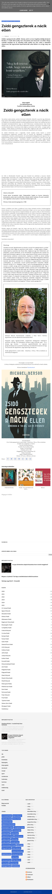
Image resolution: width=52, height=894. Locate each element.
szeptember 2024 (32, 819)
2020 (3, 591)
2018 (28, 857)
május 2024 (30, 830)
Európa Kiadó (5, 636)
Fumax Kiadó (5, 639)
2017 (28, 859)
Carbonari (7, 36)
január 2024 (30, 840)
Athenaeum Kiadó (6, 619)
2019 (28, 854)
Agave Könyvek (6, 611)
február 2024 (30, 838)
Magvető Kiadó (6, 672)
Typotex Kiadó (6, 700)
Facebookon (30, 367)
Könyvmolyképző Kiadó (8, 664)
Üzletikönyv (5, 709)
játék (3, 757)
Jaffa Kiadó (5, 652)
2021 (3, 594)
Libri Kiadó (5, 667)
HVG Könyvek (6, 647)
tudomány (4, 779)
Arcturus (29, 872)
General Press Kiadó (7, 644)
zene (3, 784)
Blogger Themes (37, 891)
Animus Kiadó (5, 616)
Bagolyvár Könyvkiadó (8, 622)
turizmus (4, 782)
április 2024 (30, 832)
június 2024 (30, 827)
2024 (3, 602)
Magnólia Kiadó (6, 669)
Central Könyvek (6, 630)
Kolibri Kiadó (5, 658)
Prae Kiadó (5, 697)
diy (2, 754)
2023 (3, 599)
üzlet (3, 790)
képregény (5, 762)
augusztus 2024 (31, 822)
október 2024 (31, 816)
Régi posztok (5, 803)
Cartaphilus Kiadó (6, 627)
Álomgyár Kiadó (6, 706)
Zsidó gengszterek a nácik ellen (10, 21)
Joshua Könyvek (6, 655)
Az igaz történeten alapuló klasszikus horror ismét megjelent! (15, 736)
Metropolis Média (7, 683)
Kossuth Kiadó (6, 661)
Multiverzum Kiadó (7, 686)
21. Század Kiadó (6, 608)
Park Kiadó (5, 689)
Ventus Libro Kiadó (7, 703)
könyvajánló (5, 765)
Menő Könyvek (6, 681)
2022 (3, 597)
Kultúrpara (30, 879)
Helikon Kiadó (6, 650)
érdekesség (5, 787)
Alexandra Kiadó (6, 613)
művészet (4, 768)
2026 (28, 803)
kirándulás (4, 759)
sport (3, 773)
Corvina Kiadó (5, 633)
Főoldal (4, 805)
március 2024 (31, 835)
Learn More (23, 10)
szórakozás (5, 776)
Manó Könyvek (6, 675)
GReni (29, 877)
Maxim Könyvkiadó (7, 678)
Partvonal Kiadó (6, 692)
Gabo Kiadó (5, 641)
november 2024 (31, 814)
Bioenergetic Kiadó (7, 625)
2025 (3, 605)
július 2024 (30, 824)
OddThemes (20, 891)
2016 (28, 862)
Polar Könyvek (6, 695)
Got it (31, 10)
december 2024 (31, 811)
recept (3, 771)
